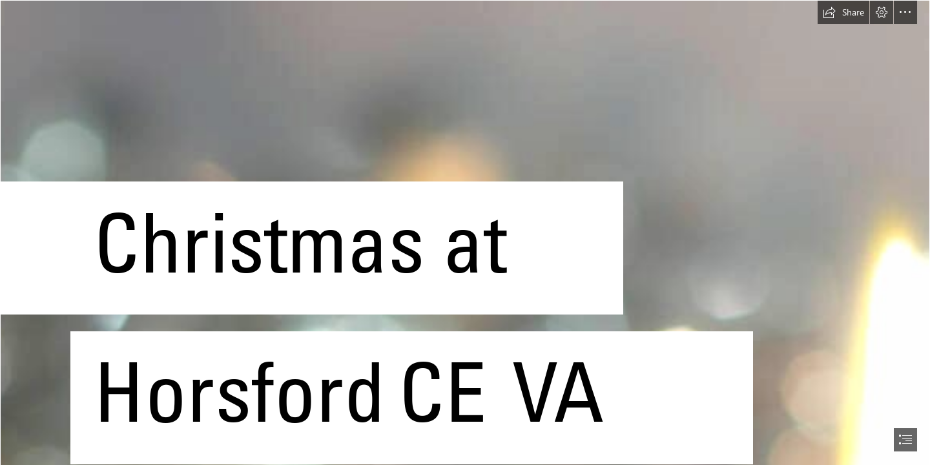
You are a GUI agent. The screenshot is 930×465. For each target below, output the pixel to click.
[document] (465, 232)
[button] (843, 12)
